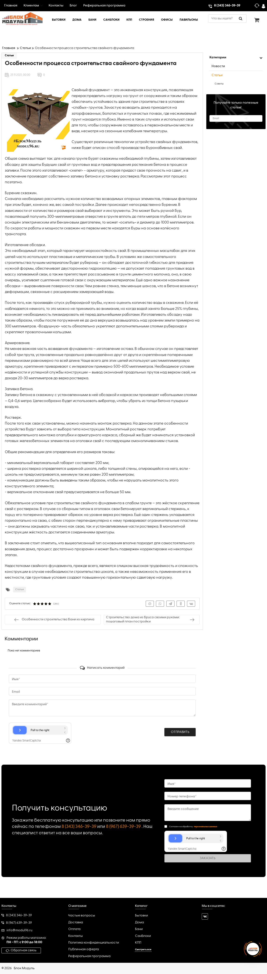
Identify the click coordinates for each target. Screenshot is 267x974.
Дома (139, 922)
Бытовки (141, 915)
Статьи (9, 55)
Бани (139, 929)
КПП (138, 942)
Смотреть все (143, 949)
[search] (227, 18)
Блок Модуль (24, 968)
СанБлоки (143, 936)
